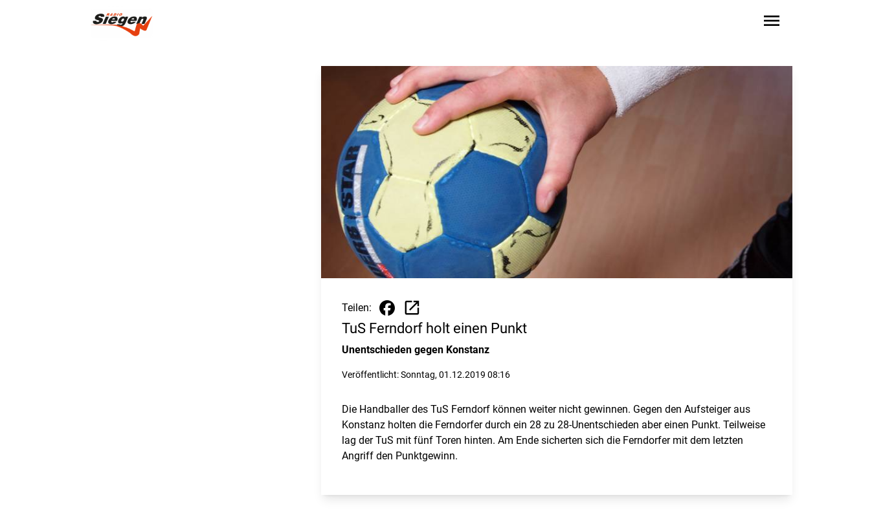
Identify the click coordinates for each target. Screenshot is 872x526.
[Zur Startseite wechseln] (122, 23)
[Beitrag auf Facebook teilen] (387, 308)
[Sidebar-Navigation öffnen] (771, 23)
